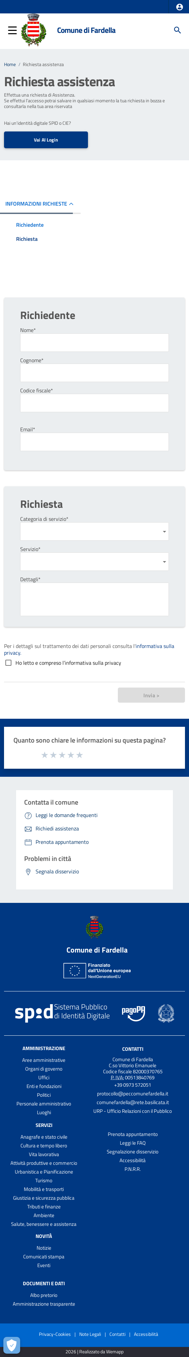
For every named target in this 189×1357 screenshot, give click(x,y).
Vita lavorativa (44, 1154)
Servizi (44, 1125)
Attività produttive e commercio (43, 1163)
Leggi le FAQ (133, 1143)
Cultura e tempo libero (43, 1145)
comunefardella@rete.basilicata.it (133, 1102)
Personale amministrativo (43, 1103)
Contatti (132, 1049)
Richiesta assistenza (43, 64)
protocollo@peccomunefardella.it (132, 1093)
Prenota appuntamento (133, 1134)
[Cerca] (177, 30)
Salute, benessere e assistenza (44, 1224)
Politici (44, 1095)
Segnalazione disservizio (132, 1151)
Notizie (44, 1248)
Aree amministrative (43, 1060)
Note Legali (90, 1334)
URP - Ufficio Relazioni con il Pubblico (132, 1111)
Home (10, 64)
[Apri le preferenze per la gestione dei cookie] (11, 1345)
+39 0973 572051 (132, 1085)
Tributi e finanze (44, 1206)
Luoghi (44, 1112)
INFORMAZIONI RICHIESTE (36, 204)
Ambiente (44, 1215)
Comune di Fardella (86, 30)
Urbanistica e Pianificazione (44, 1172)
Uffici (43, 1077)
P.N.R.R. (133, 1169)
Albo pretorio (43, 1295)
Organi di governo (43, 1069)
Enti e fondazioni (44, 1086)
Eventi (43, 1265)
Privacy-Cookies (55, 1334)
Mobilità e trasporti (44, 1189)
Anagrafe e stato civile (43, 1137)
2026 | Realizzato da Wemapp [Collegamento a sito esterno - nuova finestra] (94, 1352)
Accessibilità (133, 1160)
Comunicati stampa (43, 1256)
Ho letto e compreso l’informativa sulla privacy (68, 663)
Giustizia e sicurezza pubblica (44, 1198)
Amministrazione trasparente (44, 1304)
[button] (179, 7)
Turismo (43, 1180)
